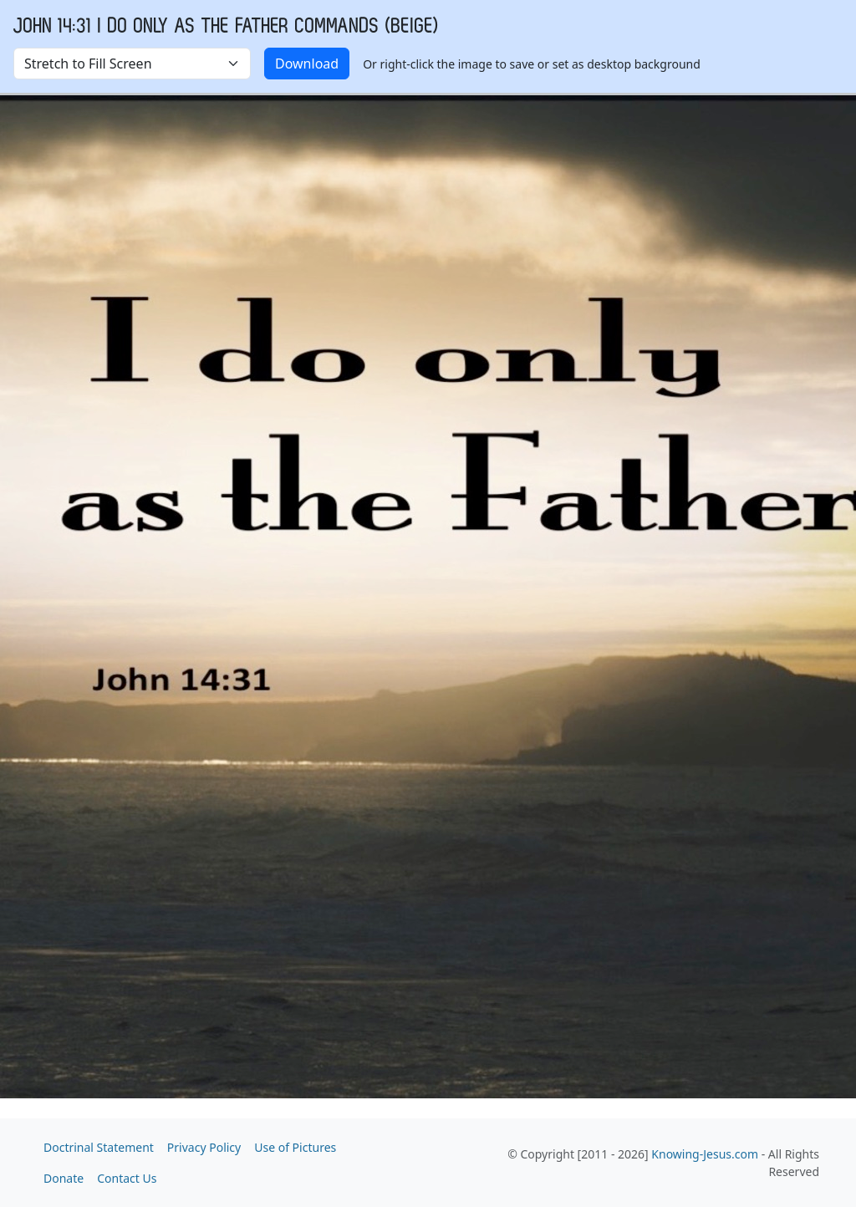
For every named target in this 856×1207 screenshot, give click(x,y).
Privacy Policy (204, 1147)
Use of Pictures (295, 1147)
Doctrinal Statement (98, 1147)
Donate (63, 1178)
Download (307, 63)
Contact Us (126, 1178)
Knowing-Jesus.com (704, 1154)
